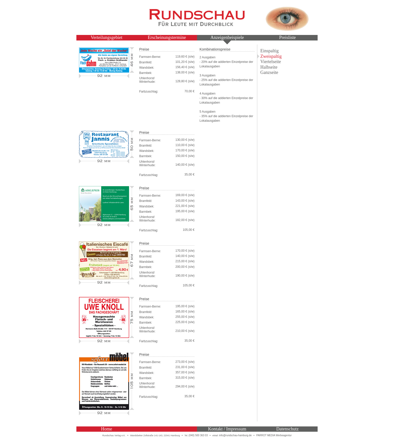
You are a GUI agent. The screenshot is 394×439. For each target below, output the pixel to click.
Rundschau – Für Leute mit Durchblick (197, 17)
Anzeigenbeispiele (227, 37)
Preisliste (287, 37)
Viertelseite (270, 61)
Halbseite (268, 67)
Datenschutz (287, 428)
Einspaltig (269, 50)
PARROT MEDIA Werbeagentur (274, 435)
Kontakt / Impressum (227, 428)
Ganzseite (269, 72)
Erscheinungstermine (167, 37)
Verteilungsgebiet (106, 37)
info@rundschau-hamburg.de (235, 435)
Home (106, 428)
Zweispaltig (271, 56)
